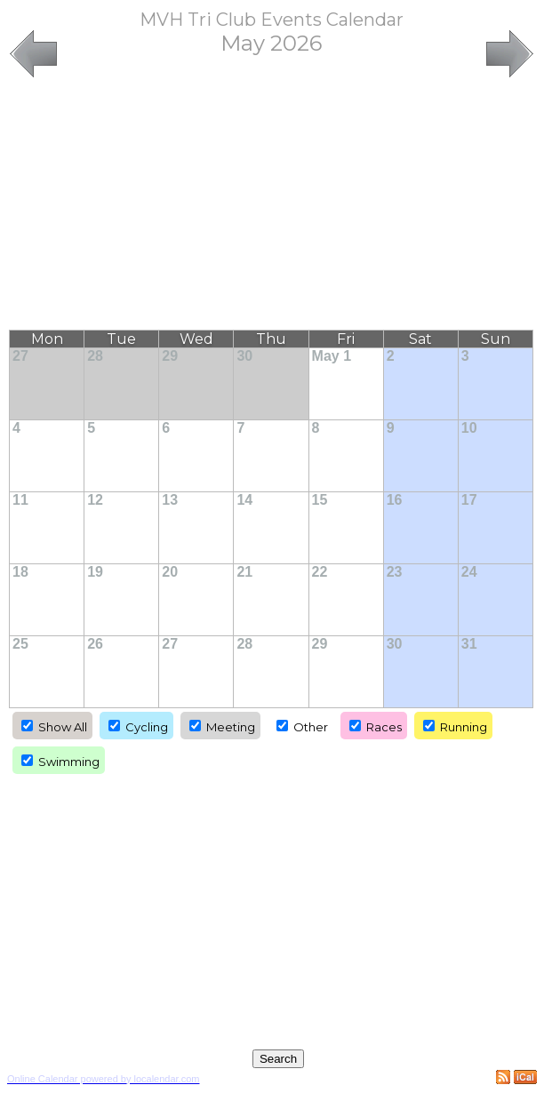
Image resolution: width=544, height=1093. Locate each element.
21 (244, 571)
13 (170, 499)
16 (395, 499)
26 (95, 643)
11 (20, 499)
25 (20, 643)
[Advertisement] (271, 205)
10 (469, 427)
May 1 (331, 355)
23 (395, 571)
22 (320, 571)
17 (469, 499)
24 (469, 571)
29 (170, 355)
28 (95, 355)
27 (20, 355)
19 (95, 571)
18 (20, 571)
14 (244, 499)
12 (95, 499)
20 (170, 571)
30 (244, 355)
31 (469, 643)
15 (320, 499)
